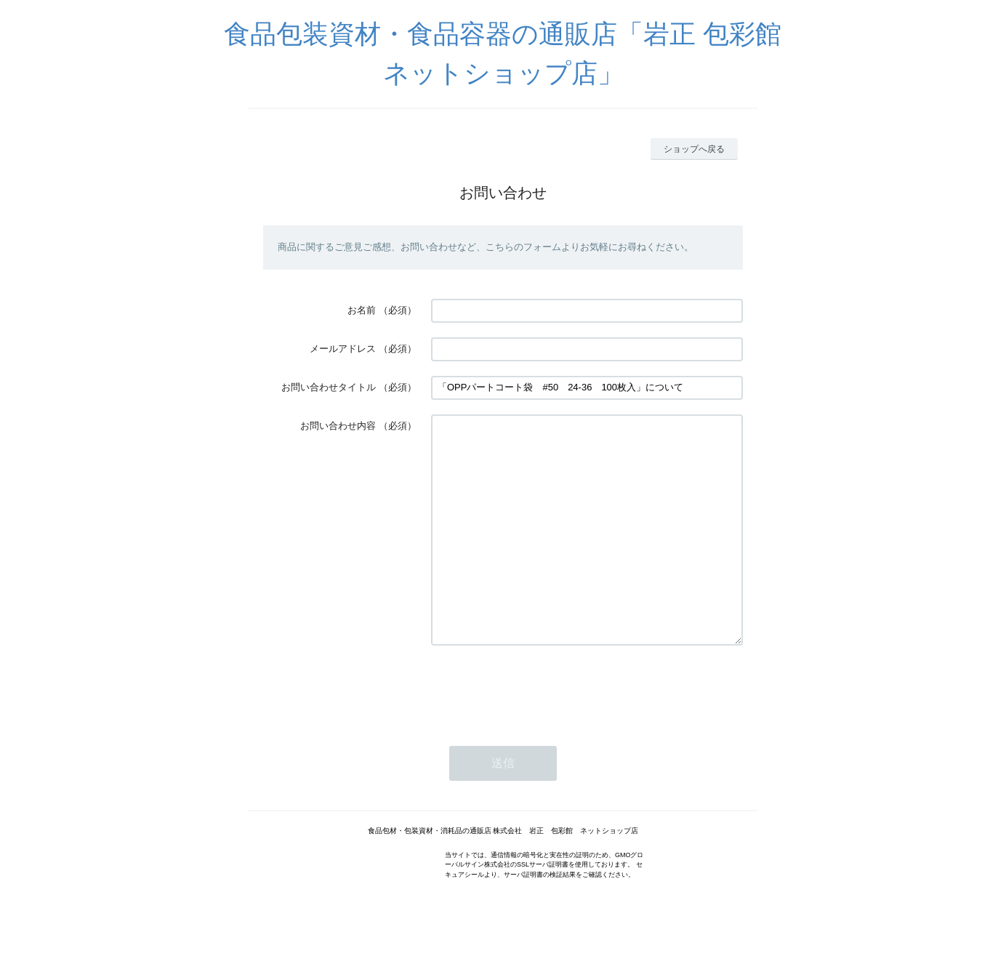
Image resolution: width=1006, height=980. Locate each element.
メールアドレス (343, 348)
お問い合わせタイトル (328, 387)
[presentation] (541, 732)
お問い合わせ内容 (338, 425)
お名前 (361, 310)
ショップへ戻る (694, 149)
